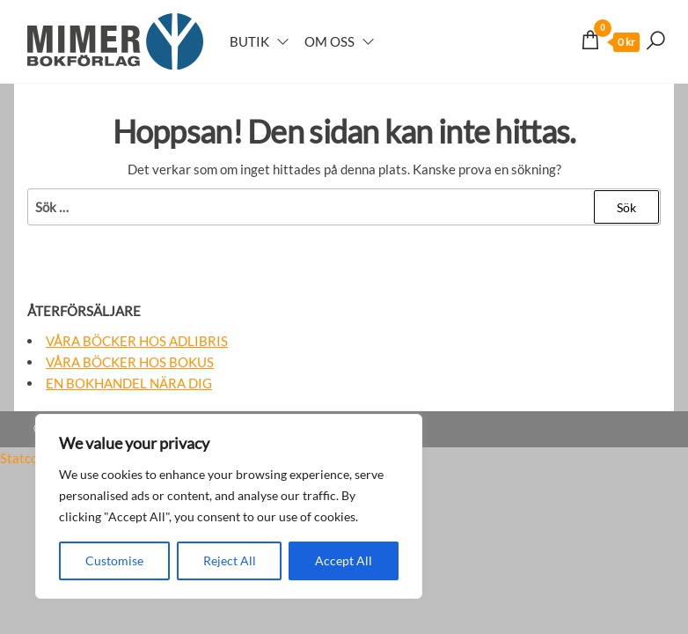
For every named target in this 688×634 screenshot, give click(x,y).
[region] (228, 506)
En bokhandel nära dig (129, 383)
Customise (114, 560)
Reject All (229, 560)
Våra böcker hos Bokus (130, 362)
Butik (249, 41)
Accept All (343, 560)
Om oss (329, 41)
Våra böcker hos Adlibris (137, 341)
